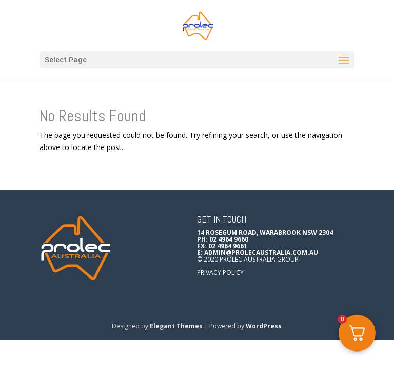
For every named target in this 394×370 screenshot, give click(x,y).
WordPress (264, 326)
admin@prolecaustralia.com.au (261, 252)
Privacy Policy (220, 272)
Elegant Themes (176, 326)
